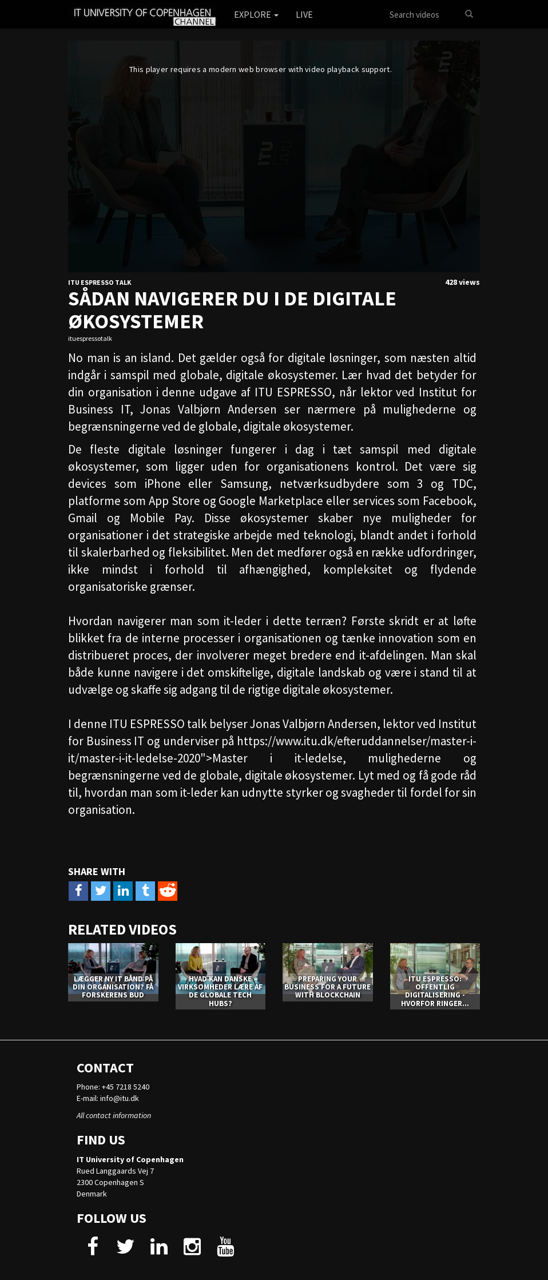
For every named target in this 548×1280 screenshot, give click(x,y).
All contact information (114, 1115)
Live (304, 14)
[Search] (469, 14)
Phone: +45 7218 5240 (113, 1087)
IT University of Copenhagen (130, 1159)
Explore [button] (256, 14)
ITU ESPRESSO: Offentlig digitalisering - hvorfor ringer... (435, 991)
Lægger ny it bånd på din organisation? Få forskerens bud (113, 987)
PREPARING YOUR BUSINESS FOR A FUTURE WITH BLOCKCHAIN (327, 987)
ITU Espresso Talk (99, 282)
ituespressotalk (90, 338)
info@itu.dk (119, 1098)
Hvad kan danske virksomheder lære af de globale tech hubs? (220, 991)
